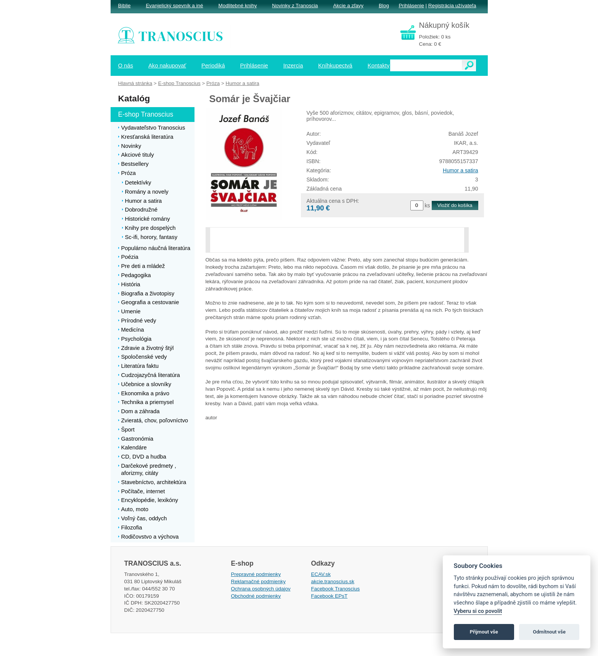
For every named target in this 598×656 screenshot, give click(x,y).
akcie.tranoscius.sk (333, 581)
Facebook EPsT (329, 596)
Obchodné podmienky (256, 596)
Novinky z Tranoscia (295, 5)
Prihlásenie (411, 5)
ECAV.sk (321, 574)
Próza (213, 83)
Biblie (124, 5)
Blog (384, 5)
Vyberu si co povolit (478, 611)
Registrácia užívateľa (452, 5)
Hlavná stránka (135, 83)
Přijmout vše (484, 632)
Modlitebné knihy (238, 5)
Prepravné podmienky (256, 574)
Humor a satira (460, 170)
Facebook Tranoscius (335, 589)
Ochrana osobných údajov (261, 589)
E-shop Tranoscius (179, 83)
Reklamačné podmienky (258, 581)
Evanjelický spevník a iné (174, 5)
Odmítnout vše (549, 632)
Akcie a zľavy (348, 5)
